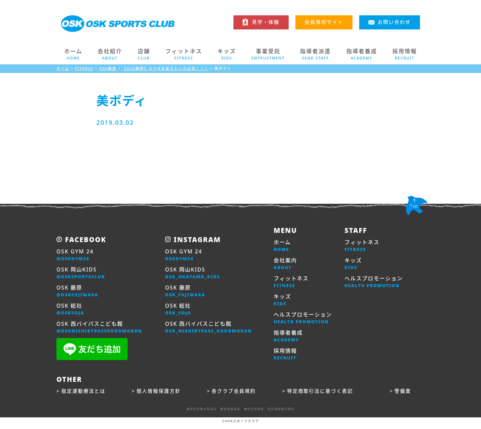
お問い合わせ (394, 22)
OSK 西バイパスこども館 (100, 330)
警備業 (402, 395)
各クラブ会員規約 (234, 395)
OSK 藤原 (78, 292)
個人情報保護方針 (159, 395)
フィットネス (292, 283)
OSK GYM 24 (75, 255)
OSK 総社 (70, 311)
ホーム (73, 54)
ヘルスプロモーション (304, 320)
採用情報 (286, 358)
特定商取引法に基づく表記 (320, 395)
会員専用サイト (324, 22)
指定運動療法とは (83, 395)
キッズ (283, 302)
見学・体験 (265, 22)
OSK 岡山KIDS (81, 274)
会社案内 (286, 264)
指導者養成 (289, 339)
